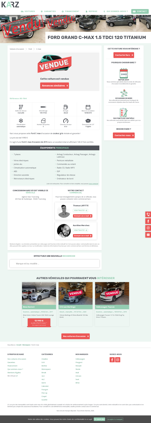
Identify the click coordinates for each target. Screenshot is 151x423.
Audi (77, 372)
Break (44, 372)
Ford (30, 49)
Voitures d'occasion (17, 49)
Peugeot (79, 362)
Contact (142, 11)
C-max (38, 49)
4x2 (43, 379)
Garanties (50, 11)
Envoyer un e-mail (81, 216)
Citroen (78, 376)
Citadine (45, 359)
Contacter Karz (122, 55)
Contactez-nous (123, 135)
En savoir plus (99, 419)
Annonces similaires (53, 85)
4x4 (43, 376)
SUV (43, 362)
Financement (72, 11)
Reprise (93, 11)
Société (44, 400)
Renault (78, 366)
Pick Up (44, 393)
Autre (44, 383)
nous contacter (93, 184)
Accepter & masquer (115, 419)
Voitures (30, 11)
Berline (44, 366)
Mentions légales (14, 372)
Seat (77, 379)
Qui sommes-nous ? (117, 11)
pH (17, 376)
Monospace (46, 369)
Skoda (78, 369)
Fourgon (45, 389)
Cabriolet (45, 386)
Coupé (44, 396)
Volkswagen (80, 359)
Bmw (78, 383)
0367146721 (79, 210)
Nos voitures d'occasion (74, 336)
